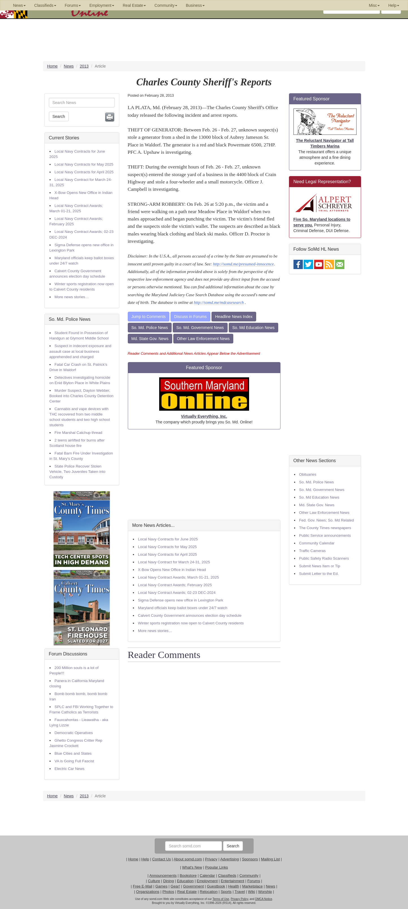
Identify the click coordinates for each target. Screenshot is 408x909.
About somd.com (188, 859)
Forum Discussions (68, 654)
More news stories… (72, 297)
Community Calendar (316, 543)
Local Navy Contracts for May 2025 (84, 164)
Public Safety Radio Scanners (324, 558)
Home (133, 859)
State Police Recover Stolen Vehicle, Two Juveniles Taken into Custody (77, 471)
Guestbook (216, 886)
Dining (168, 881)
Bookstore (188, 875)
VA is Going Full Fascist (74, 761)
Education (185, 881)
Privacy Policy (239, 899)
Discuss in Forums (190, 316)
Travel (240, 891)
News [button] (19, 5)
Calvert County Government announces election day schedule (189, 615)
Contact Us (161, 859)
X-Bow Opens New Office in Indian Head (172, 570)
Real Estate (187, 891)
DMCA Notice (263, 899)
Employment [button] (101, 5)
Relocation (209, 891)
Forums (253, 881)
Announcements (162, 875)
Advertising (229, 859)
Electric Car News (70, 769)
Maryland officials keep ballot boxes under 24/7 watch (182, 608)
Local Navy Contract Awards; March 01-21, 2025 (178, 577)
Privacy (211, 859)
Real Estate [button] (134, 5)
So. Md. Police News (70, 319)
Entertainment (232, 881)
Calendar (207, 875)
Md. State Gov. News (150, 338)
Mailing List (270, 859)
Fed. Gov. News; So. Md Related (326, 520)
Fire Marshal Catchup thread (78, 432)
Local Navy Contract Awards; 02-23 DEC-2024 (177, 592)
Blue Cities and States (73, 753)
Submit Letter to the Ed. (319, 574)
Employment (207, 881)
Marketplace (252, 886)
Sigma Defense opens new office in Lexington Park (180, 600)
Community (248, 875)
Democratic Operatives (74, 733)
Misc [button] (374, 5)
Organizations (147, 891)
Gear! (175, 886)
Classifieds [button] (45, 5)
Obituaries (307, 474)
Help (145, 859)
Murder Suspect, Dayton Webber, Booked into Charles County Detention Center (81, 395)
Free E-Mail (142, 886)
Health (233, 886)
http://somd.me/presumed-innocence (243, 264)
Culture (154, 881)
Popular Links (216, 867)
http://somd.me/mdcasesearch (219, 302)
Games (161, 886)
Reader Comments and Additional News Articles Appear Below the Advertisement (194, 353)
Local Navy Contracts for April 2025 (84, 172)
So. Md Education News (253, 327)
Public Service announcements (325, 535)
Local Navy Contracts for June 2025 (168, 539)
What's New (192, 867)
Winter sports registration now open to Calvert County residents (191, 623)
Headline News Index (233, 316)
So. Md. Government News (200, 327)
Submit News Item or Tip (319, 566)
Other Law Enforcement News (203, 338)
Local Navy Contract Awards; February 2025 (175, 585)
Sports (226, 891)
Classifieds (227, 875)
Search (59, 116)
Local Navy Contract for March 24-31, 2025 (174, 562)
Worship (265, 891)
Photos (168, 891)
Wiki (251, 891)
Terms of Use (220, 899)
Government (193, 886)
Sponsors (250, 859)
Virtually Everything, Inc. (204, 416)
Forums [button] (73, 5)
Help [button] (393, 5)
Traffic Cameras (312, 551)
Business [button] (195, 5)
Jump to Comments (148, 316)
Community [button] (165, 5)
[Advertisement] (204, 474)
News (270, 886)
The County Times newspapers (325, 528)
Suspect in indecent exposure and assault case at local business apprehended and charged (80, 351)
